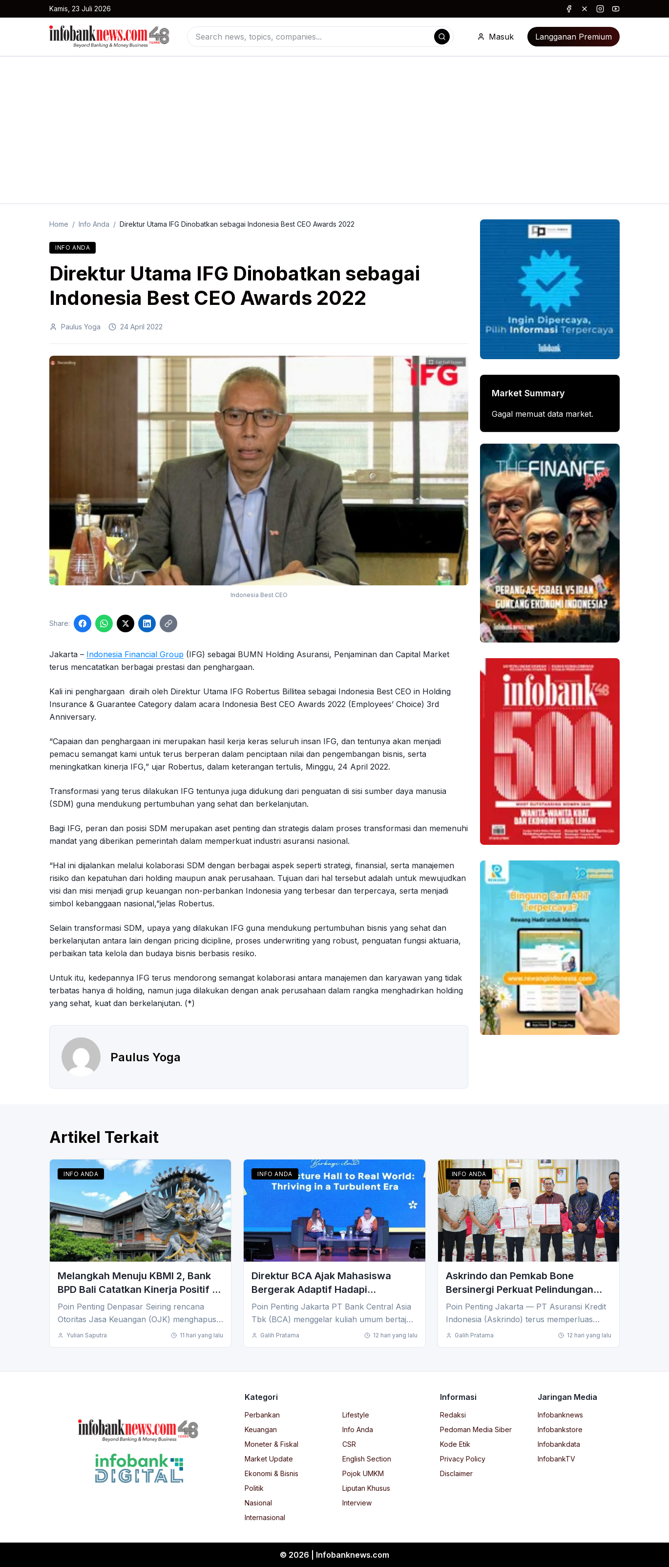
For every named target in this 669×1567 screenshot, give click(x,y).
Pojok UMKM (363, 1473)
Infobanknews (560, 1415)
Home (58, 224)
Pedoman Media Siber (476, 1429)
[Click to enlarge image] (258, 470)
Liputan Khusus (366, 1488)
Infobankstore (560, 1429)
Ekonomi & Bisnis (271, 1473)
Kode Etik (455, 1444)
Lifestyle (355, 1415)
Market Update (269, 1459)
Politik (254, 1488)
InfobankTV (556, 1459)
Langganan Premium (573, 37)
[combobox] (320, 36)
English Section (366, 1459)
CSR (349, 1444)
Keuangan (261, 1429)
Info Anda (94, 224)
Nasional (258, 1503)
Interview (357, 1503)
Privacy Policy (462, 1459)
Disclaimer (456, 1473)
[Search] (442, 36)
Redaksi (453, 1415)
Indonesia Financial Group (135, 654)
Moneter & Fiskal (271, 1444)
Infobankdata (559, 1444)
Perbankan (262, 1415)
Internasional (265, 1517)
